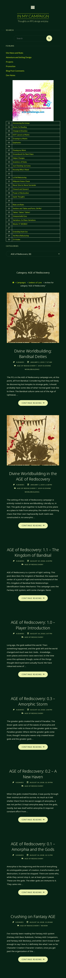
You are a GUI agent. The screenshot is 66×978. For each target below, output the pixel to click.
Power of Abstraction (21, 193)
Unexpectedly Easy (20, 216)
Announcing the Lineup (21, 123)
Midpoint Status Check (21, 181)
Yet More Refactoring (21, 236)
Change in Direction (20, 131)
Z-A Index (16, 239)
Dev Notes (10, 75)
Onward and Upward (21, 189)
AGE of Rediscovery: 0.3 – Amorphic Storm (33, 701)
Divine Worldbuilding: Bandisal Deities (33, 353)
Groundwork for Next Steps (23, 154)
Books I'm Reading (20, 127)
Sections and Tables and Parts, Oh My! (27, 208)
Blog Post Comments (15, 71)
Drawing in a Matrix (20, 139)
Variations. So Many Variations (24, 220)
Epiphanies (17, 143)
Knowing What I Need (21, 170)
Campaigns (21, 282)
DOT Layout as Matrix (21, 135)
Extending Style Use (20, 232)
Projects (9, 62)
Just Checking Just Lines (22, 166)
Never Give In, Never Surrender (24, 185)
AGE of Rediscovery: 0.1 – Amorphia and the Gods (33, 846)
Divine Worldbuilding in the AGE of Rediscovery (33, 476)
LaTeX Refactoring (19, 177)
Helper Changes (19, 158)
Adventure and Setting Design (19, 57)
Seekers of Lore (35, 282)
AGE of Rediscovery (26, 366)
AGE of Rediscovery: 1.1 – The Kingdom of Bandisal (33, 552)
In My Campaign (33, 16)
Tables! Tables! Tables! (21, 212)
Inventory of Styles (20, 162)
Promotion (10, 66)
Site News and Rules (14, 53)
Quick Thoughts (19, 197)
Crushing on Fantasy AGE (33, 916)
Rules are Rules (18, 205)
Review (44, 925)
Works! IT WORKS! (20, 224)
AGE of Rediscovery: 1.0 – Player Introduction (33, 624)
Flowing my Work (19, 150)
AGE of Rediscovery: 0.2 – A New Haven (33, 773)
